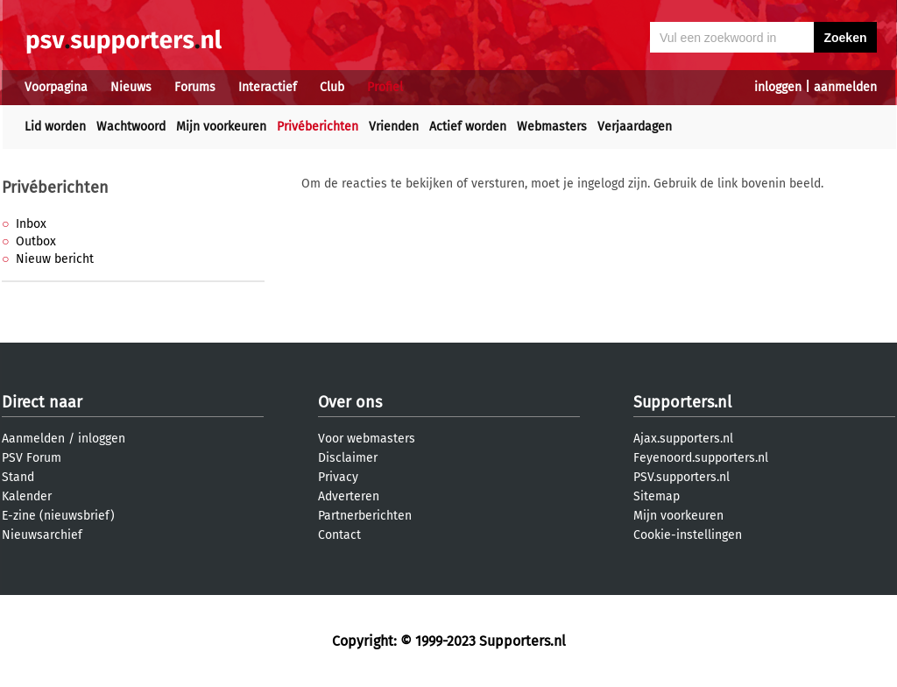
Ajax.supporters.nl (683, 438)
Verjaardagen (634, 126)
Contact (339, 535)
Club (332, 87)
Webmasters (552, 126)
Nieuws (131, 87)
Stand (18, 477)
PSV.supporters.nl (681, 477)
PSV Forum (31, 457)
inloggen (778, 87)
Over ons (350, 402)
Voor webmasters (366, 438)
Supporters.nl (682, 402)
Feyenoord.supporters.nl (700, 457)
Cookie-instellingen (687, 535)
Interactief (267, 87)
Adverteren (348, 496)
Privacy (338, 477)
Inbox (31, 223)
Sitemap (656, 496)
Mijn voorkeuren (221, 126)
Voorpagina (56, 87)
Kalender (27, 496)
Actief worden (467, 126)
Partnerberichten (365, 515)
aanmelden (845, 87)
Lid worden (55, 126)
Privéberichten (317, 126)
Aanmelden (33, 438)
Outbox (36, 241)
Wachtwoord (131, 126)
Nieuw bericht (55, 258)
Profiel (385, 87)
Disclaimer (348, 457)
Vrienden (394, 126)
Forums (194, 87)
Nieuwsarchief (42, 535)
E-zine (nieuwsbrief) (58, 515)
